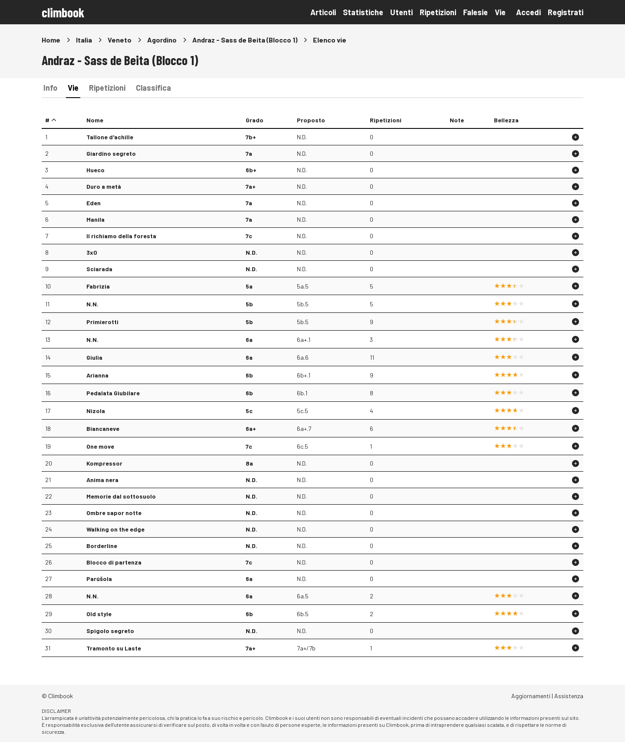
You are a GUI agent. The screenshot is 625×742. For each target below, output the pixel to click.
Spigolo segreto (110, 630)
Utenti (401, 12)
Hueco (95, 170)
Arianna (97, 375)
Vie (500, 12)
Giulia (94, 357)
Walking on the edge (115, 529)
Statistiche (363, 12)
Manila (95, 219)
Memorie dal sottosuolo (121, 496)
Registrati (565, 12)
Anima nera (102, 479)
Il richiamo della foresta (121, 236)
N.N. (92, 304)
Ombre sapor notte (113, 512)
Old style (99, 613)
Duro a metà (103, 186)
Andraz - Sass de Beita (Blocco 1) (244, 40)
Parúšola (99, 578)
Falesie (475, 12)
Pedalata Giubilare (113, 393)
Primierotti (102, 321)
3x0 (91, 252)
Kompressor (104, 463)
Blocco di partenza (113, 562)
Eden (93, 203)
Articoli (323, 12)
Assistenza (568, 695)
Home (51, 40)
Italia (84, 40)
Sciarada (99, 269)
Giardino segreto (111, 153)
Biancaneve (102, 428)
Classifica (153, 87)
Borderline (101, 545)
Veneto (120, 40)
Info (50, 87)
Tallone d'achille (109, 137)
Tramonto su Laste (113, 648)
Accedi (528, 12)
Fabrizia (98, 286)
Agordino (162, 40)
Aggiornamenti (530, 695)
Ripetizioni (438, 12)
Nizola (95, 410)
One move (100, 446)
